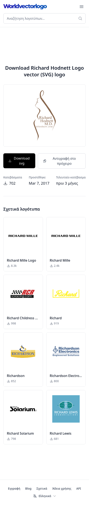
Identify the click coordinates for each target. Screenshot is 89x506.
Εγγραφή (14, 488)
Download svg (19, 161)
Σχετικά (42, 488)
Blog (28, 488)
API (78, 488)
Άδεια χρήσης (61, 488)
